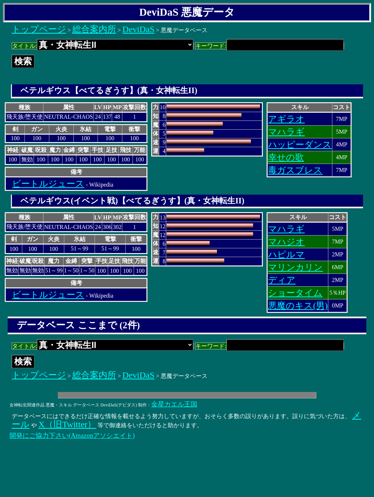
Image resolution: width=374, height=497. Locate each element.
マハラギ (286, 132)
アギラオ (286, 119)
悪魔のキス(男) (298, 305)
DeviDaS (138, 29)
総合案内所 (94, 29)
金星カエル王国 (174, 404)
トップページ (39, 29)
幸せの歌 (286, 157)
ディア (281, 280)
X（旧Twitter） (67, 424)
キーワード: (269, 45)
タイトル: (102, 45)
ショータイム (295, 293)
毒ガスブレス (295, 170)
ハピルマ (286, 254)
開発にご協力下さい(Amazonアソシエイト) (72, 435)
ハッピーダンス (300, 144)
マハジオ (286, 241)
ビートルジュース (48, 183)
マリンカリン (295, 267)
